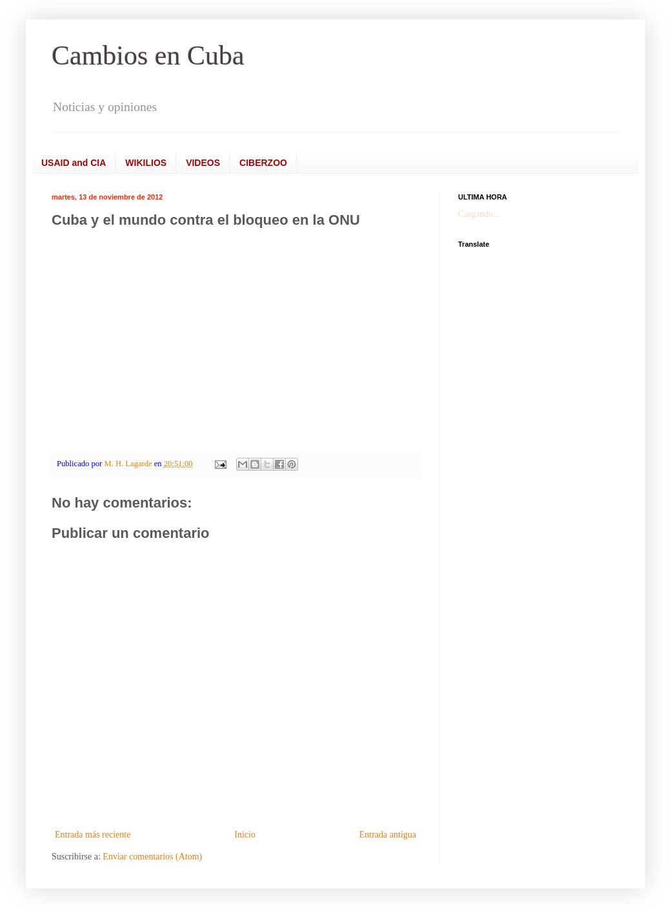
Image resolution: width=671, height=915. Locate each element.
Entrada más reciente (92, 834)
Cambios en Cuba (148, 55)
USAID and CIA (73, 163)
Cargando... (479, 214)
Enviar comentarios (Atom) (152, 856)
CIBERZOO (263, 163)
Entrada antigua (387, 834)
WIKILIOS (145, 163)
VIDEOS (203, 163)
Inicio (244, 834)
